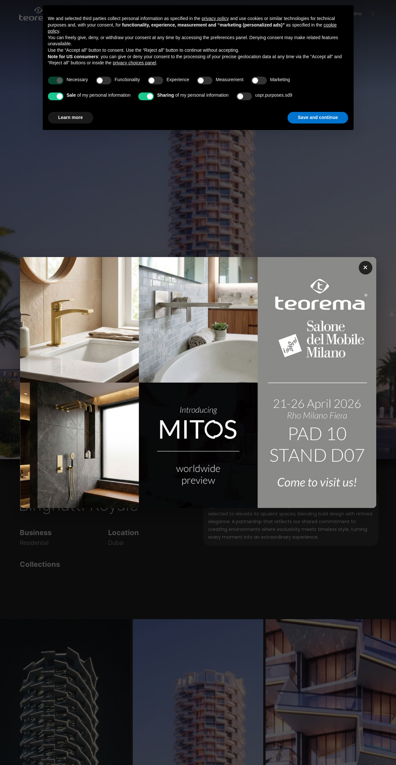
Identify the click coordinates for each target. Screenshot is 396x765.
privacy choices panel (134, 62)
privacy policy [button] (215, 18)
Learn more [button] (70, 117)
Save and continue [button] (318, 117)
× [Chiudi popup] (365, 268)
